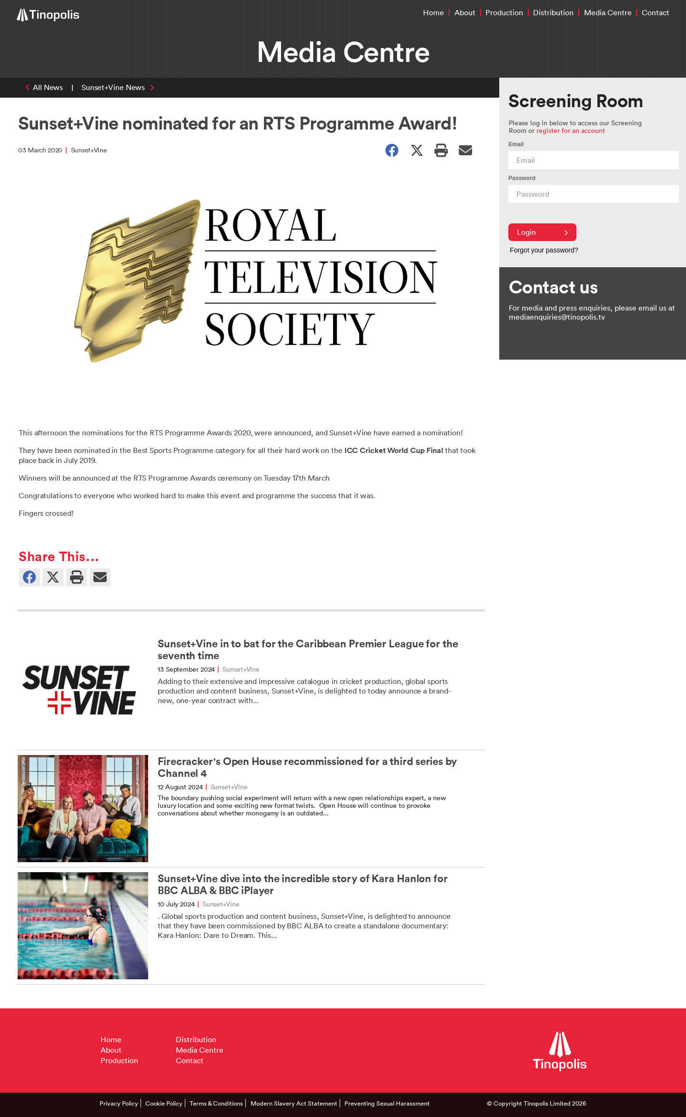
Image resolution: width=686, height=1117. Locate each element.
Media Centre (608, 12)
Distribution (553, 12)
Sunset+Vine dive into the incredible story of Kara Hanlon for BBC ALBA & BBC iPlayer (303, 884)
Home (433, 12)
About (464, 12)
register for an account (570, 130)
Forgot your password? (544, 250)
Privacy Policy (119, 1103)
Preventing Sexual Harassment (387, 1103)
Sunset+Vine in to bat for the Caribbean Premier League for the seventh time (308, 649)
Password (521, 178)
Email (516, 144)
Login (542, 232)
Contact (655, 12)
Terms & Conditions (216, 1103)
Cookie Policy (163, 1103)
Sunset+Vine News (113, 87)
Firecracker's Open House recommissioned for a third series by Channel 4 (307, 767)
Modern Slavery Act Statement (294, 1103)
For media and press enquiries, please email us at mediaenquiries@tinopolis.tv (592, 312)
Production (504, 12)
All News (48, 87)
